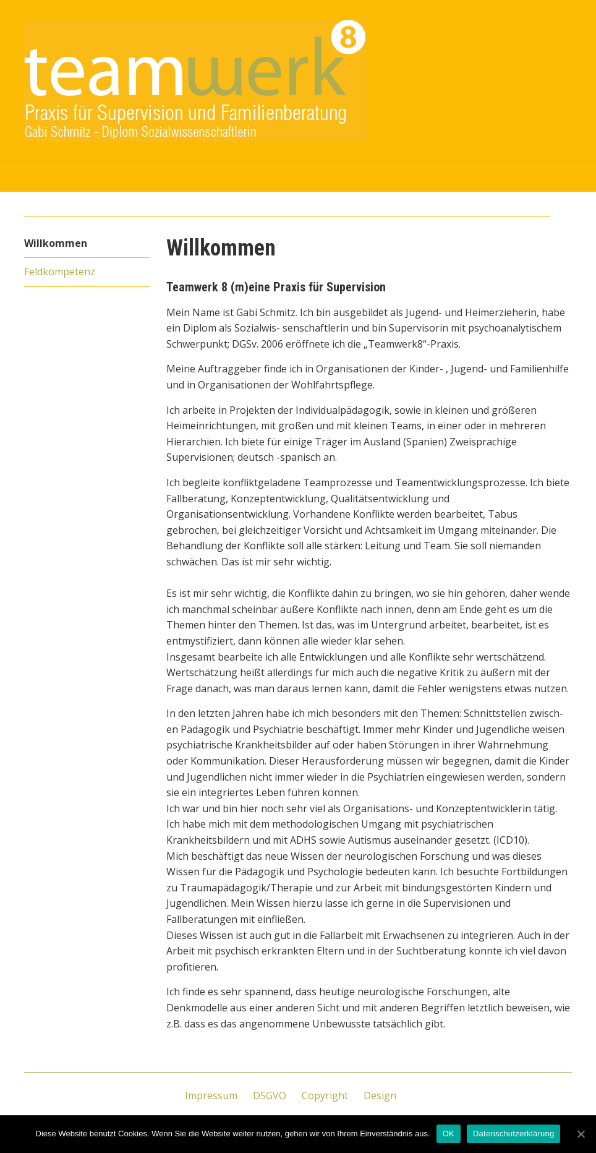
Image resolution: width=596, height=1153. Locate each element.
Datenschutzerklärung (513, 1133)
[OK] (580, 1134)
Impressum (211, 1095)
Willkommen (55, 243)
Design (380, 1095)
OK (448, 1133)
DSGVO (269, 1095)
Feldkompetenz (59, 271)
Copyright (325, 1095)
